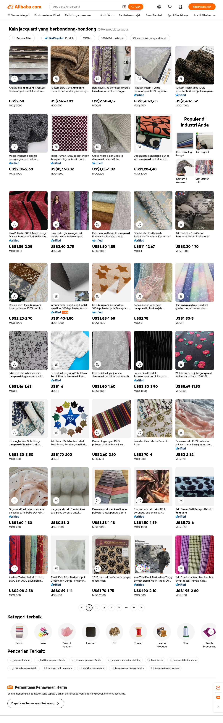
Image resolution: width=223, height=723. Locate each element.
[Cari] (135, 7)
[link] (218, 687)
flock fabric (155, 660)
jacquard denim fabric (183, 660)
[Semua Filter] (22, 38)
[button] (124, 6)
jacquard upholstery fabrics (128, 668)
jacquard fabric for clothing (124, 660)
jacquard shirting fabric (58, 668)
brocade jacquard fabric (86, 660)
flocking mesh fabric (92, 668)
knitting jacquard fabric (51, 660)
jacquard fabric (20, 660)
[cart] (170, 7)
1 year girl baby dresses (165, 668)
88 (133, 607)
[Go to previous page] (81, 607)
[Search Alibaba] (86, 7)
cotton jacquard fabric (23, 668)
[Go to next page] (141, 607)
